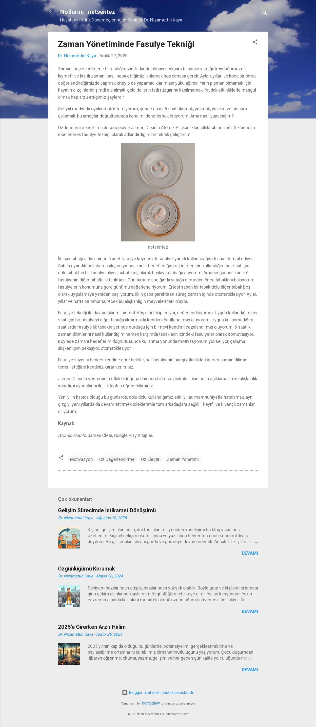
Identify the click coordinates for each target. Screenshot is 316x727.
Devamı (250, 553)
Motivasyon (81, 459)
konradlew (151, 703)
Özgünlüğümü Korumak (86, 569)
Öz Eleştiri (150, 459)
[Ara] (265, 13)
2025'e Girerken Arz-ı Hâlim (92, 627)
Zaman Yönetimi (183, 459)
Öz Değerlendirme (117, 459)
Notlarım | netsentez (87, 11)
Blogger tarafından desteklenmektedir (158, 692)
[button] (255, 42)
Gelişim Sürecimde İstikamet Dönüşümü (107, 510)
